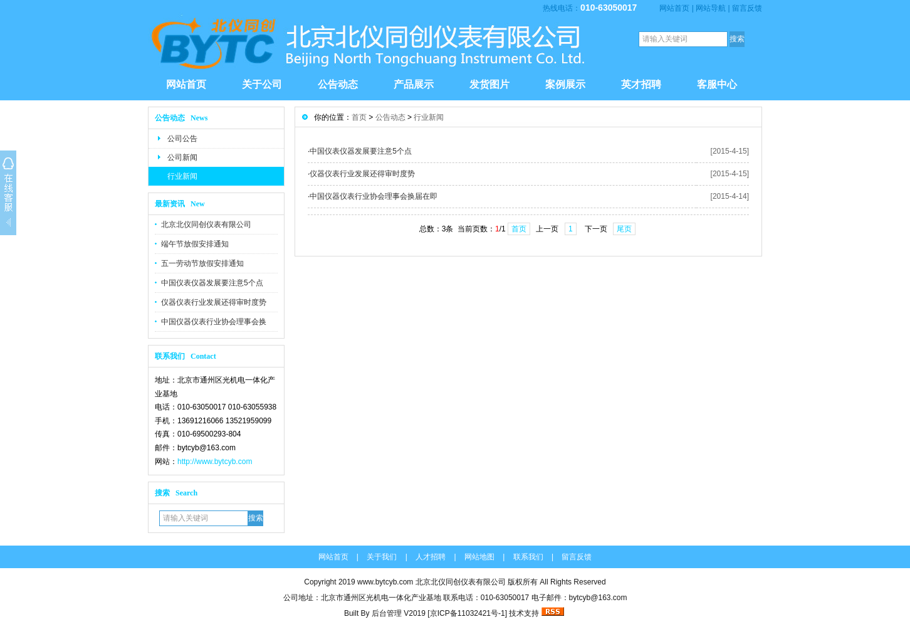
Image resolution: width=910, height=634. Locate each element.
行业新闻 (182, 176)
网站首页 (674, 8)
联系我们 (528, 556)
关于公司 (262, 84)
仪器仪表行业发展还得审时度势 (213, 302)
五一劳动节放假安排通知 (202, 263)
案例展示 (565, 84)
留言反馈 (747, 8)
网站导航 (711, 8)
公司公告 (182, 138)
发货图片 (489, 84)
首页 (359, 117)
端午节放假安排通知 (195, 244)
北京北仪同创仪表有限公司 (206, 224)
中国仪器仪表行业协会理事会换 (213, 321)
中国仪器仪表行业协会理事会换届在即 (373, 196)
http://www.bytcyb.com (214, 461)
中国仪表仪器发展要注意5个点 (212, 282)
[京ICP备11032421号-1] (468, 613)
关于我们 (382, 556)
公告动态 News (181, 118)
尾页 (624, 229)
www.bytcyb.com (385, 582)
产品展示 (414, 84)
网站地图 (479, 556)
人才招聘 (431, 556)
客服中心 (717, 84)
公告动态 (338, 84)
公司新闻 (182, 157)
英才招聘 (641, 84)
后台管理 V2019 (399, 613)
